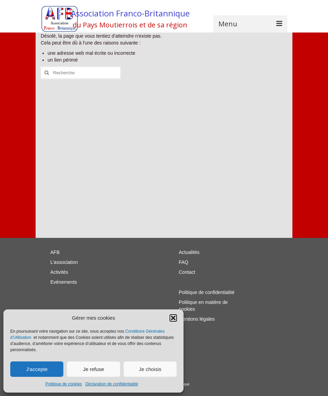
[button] (173, 318)
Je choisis (150, 369)
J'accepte (37, 369)
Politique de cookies (64, 384)
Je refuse (93, 369)
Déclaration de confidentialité (111, 384)
